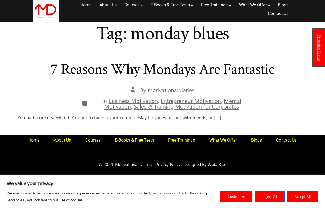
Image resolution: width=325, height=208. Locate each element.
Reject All (269, 196)
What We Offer (254, 4)
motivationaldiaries (171, 90)
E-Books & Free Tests (172, 4)
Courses (133, 4)
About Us (108, 4)
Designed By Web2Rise (205, 164)
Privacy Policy (167, 164)
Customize (236, 196)
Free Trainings (216, 4)
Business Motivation (133, 100)
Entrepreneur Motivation (191, 100)
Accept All (303, 196)
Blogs (283, 4)
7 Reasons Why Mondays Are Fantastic (162, 69)
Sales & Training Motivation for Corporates (186, 106)
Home (85, 4)
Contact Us (278, 13)
